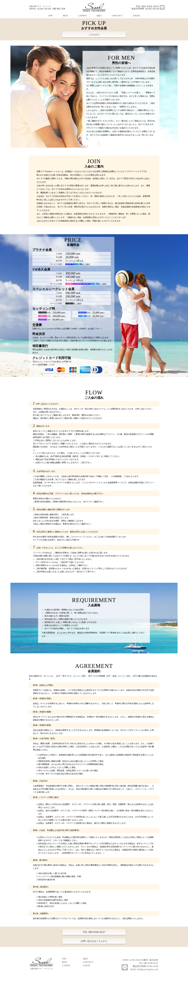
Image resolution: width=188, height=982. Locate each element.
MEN (64, 962)
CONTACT (88, 962)
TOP (64, 959)
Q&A (85, 959)
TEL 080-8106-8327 (94, 932)
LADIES (66, 965)
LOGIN (86, 965)
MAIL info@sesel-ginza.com (144, 969)
